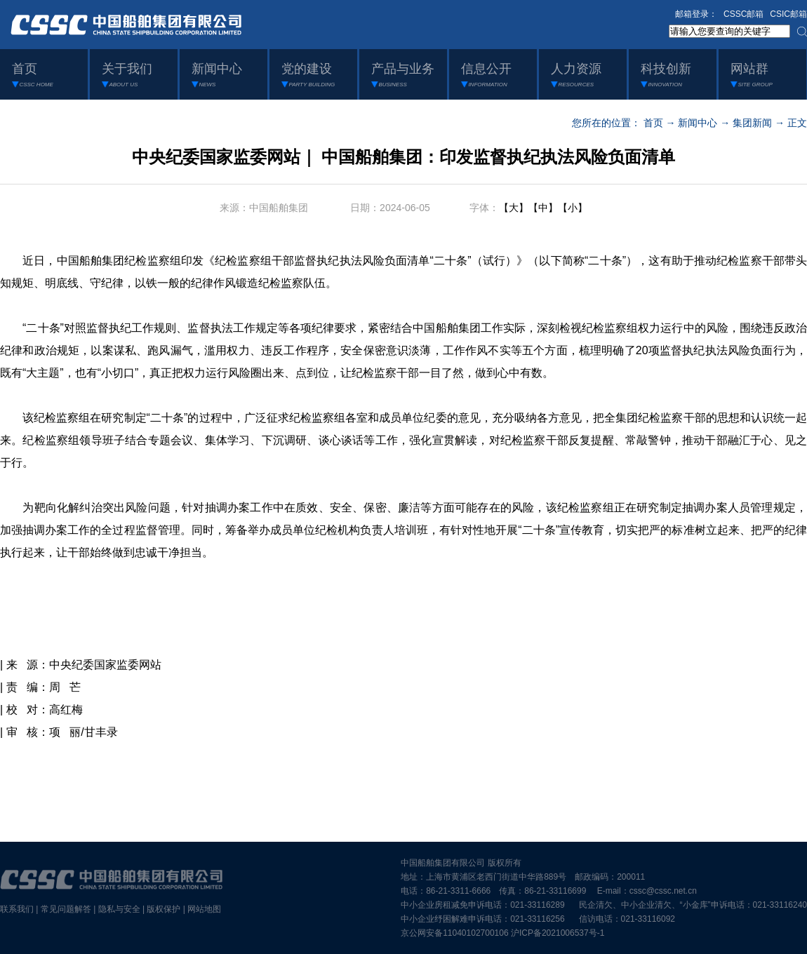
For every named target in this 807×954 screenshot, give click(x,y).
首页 (653, 122)
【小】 (572, 207)
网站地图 (204, 909)
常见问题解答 (66, 909)
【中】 (543, 207)
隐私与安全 (119, 909)
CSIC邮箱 (788, 14)
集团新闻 (752, 122)
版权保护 (163, 909)
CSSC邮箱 (743, 14)
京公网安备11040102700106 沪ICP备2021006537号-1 (502, 933)
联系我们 (17, 909)
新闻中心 (697, 122)
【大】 (513, 207)
